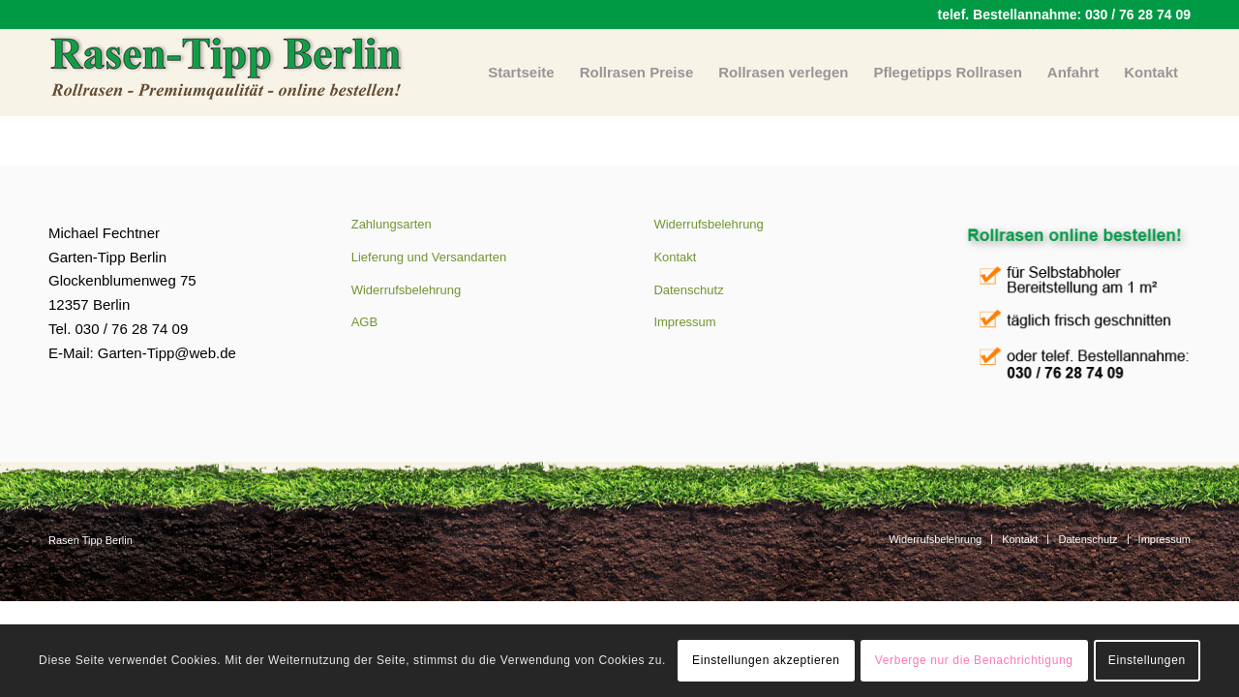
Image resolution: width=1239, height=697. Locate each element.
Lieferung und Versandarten (428, 257)
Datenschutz (688, 290)
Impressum (684, 322)
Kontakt (674, 257)
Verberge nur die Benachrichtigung (974, 660)
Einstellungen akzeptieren (765, 660)
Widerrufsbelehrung (406, 290)
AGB (364, 322)
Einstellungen (1147, 660)
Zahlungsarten (391, 224)
